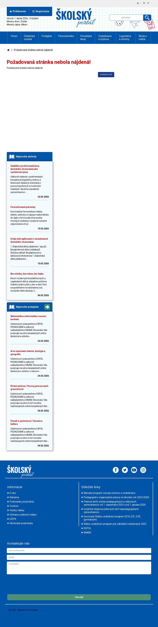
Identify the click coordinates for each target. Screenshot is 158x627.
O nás (13, 493)
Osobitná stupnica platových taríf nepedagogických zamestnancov (111, 511)
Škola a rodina (143, 38)
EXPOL (87, 528)
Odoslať (79, 597)
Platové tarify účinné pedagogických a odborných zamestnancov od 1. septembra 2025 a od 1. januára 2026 (115, 503)
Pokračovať (106, 75)
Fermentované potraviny (22, 207)
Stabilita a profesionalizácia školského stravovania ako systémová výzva (24, 169)
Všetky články (17, 510)
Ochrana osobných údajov (23, 514)
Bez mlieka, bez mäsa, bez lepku (27, 273)
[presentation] (30, 582)
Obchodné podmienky (21, 523)
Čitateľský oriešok (29, 38)
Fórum (14, 36)
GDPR (13, 518)
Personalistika (66, 36)
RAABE (87, 532)
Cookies (14, 506)
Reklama (14, 497)
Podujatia (47, 36)
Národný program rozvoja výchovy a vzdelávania (109, 493)
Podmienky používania (22, 501)
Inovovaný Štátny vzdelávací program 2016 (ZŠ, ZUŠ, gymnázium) (112, 518)
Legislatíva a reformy (125, 38)
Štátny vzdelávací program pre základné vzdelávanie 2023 (115, 523)
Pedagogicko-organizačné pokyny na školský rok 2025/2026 (116, 497)
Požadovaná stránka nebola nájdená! (33, 50)
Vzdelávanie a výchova (105, 38)
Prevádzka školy (86, 38)
